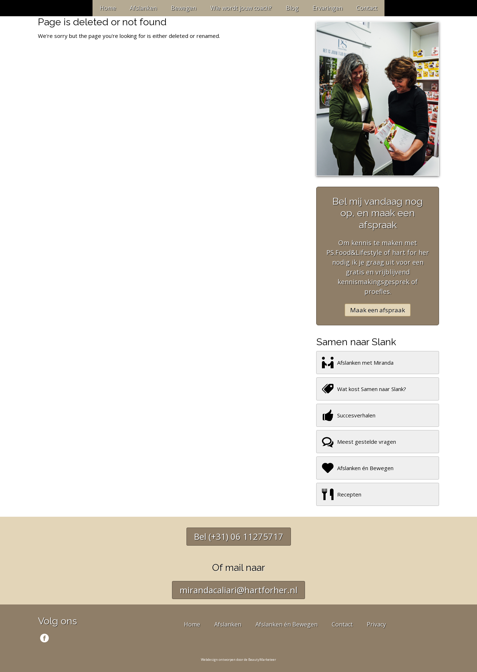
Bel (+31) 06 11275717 (238, 536)
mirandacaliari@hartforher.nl (238, 590)
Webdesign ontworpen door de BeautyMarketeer (238, 659)
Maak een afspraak (377, 310)
